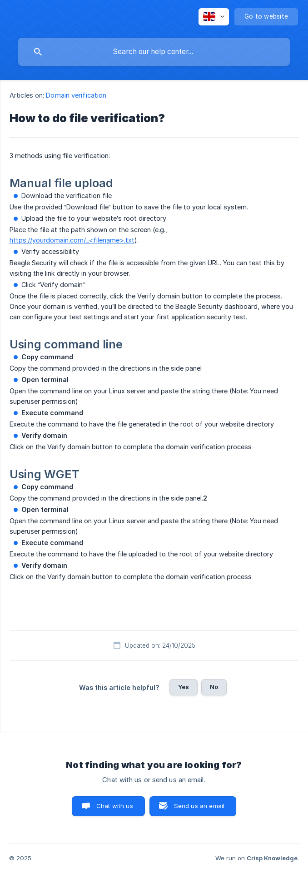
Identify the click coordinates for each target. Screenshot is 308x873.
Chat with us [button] (114, 805)
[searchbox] (154, 52)
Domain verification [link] (76, 95)
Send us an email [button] (199, 805)
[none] (214, 16)
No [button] (214, 686)
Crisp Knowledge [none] (272, 858)
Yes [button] (183, 686)
